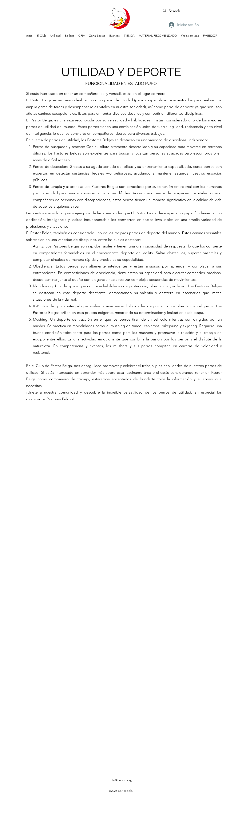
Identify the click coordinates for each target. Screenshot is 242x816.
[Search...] (192, 11)
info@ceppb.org (121, 780)
